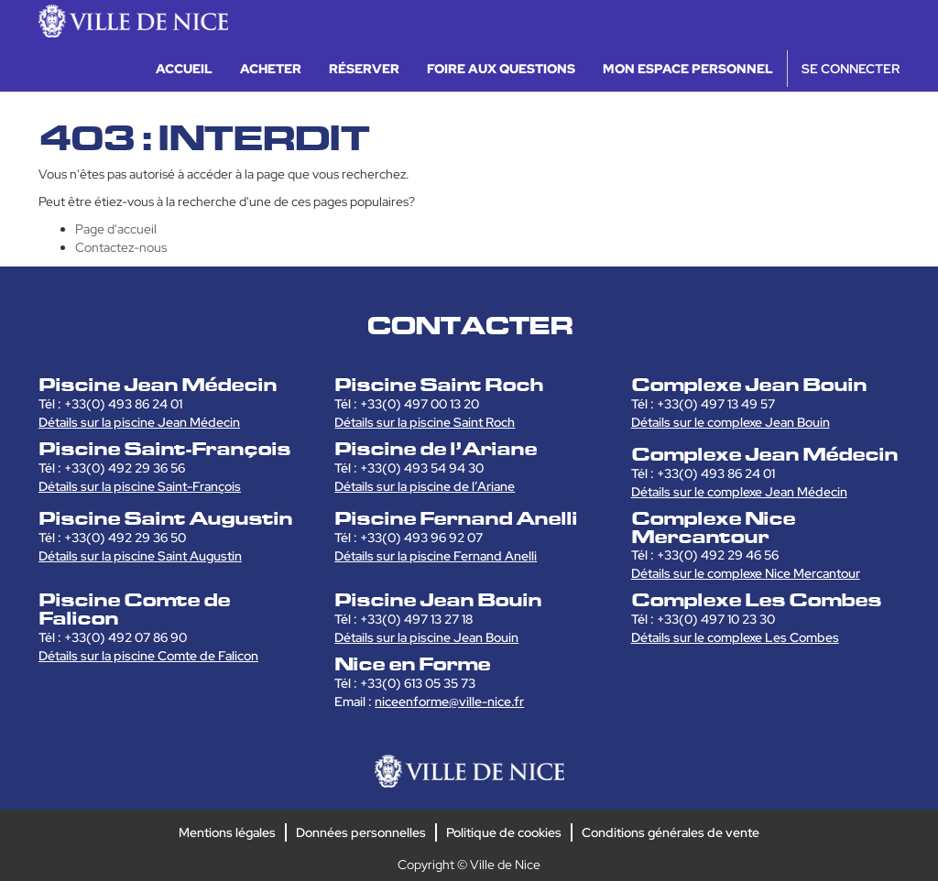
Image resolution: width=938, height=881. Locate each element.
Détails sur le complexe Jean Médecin (739, 492)
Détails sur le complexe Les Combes (735, 637)
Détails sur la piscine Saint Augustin (140, 556)
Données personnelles (361, 832)
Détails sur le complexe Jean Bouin (730, 422)
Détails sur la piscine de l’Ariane (424, 486)
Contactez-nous (121, 247)
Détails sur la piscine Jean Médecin (139, 422)
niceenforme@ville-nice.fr (449, 701)
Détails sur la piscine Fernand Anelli (435, 556)
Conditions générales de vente (670, 832)
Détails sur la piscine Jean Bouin (426, 637)
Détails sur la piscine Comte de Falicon (148, 655)
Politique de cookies (504, 832)
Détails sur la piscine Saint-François (139, 486)
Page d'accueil (116, 229)
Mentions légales (227, 832)
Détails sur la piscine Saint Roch (424, 422)
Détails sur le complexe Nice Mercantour (745, 573)
